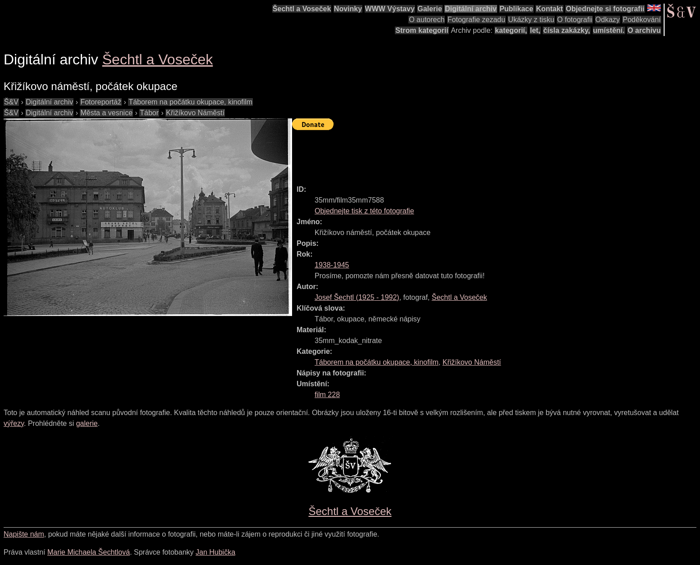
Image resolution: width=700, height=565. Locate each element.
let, (535, 30)
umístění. (609, 30)
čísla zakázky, (566, 30)
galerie (87, 423)
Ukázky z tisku (531, 19)
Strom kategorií (421, 30)
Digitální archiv (471, 9)
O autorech (426, 19)
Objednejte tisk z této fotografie (364, 211)
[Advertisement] (456, 153)
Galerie (429, 9)
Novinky (348, 9)
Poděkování (641, 19)
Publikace (516, 9)
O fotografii (574, 19)
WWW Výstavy (390, 9)
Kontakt (549, 9)
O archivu (644, 30)
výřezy (14, 423)
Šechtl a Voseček (302, 9)
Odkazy (607, 19)
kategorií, (511, 30)
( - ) (357, 297)
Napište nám (24, 534)
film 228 (327, 394)
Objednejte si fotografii (605, 9)
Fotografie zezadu (476, 19)
